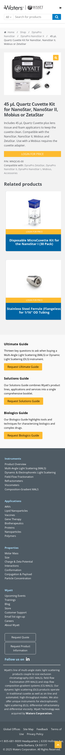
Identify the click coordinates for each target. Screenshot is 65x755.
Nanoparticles (13, 531)
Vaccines (10, 515)
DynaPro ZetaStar (34, 165)
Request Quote (20, 637)
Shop (23, 32)
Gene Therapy (13, 519)
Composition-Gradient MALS (21, 489)
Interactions (12, 565)
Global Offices (11, 729)
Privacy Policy (35, 734)
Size (7, 557)
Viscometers (12, 485)
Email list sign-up (15, 616)
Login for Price (32, 154)
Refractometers (14, 481)
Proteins (10, 527)
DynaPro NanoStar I (29, 169)
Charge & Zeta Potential (19, 561)
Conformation (13, 570)
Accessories (11, 173)
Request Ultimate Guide (23, 367)
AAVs (8, 506)
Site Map (28, 729)
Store (8, 608)
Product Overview (15, 464)
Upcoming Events (15, 595)
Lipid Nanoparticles (16, 510)
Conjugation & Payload (18, 574)
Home (11, 32)
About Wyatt (12, 625)
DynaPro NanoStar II (32, 36)
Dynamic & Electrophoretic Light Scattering (30, 472)
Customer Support (16, 612)
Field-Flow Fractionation (19, 476)
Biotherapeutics (14, 523)
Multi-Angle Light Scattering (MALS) (25, 468)
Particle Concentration (18, 578)
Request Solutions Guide (23, 401)
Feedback (42, 729)
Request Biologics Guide (23, 435)
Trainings (10, 600)
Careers (9, 621)
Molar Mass (11, 553)
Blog (7, 604)
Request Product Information (20, 648)
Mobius (46, 169)
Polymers (10, 536)
